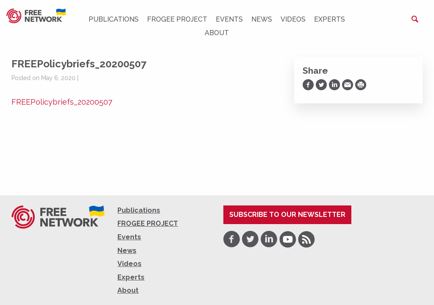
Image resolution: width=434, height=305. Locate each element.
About (217, 33)
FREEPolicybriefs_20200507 (61, 101)
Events (229, 19)
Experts (329, 19)
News (261, 19)
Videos (293, 19)
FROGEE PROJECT (177, 19)
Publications (114, 19)
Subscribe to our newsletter (287, 215)
